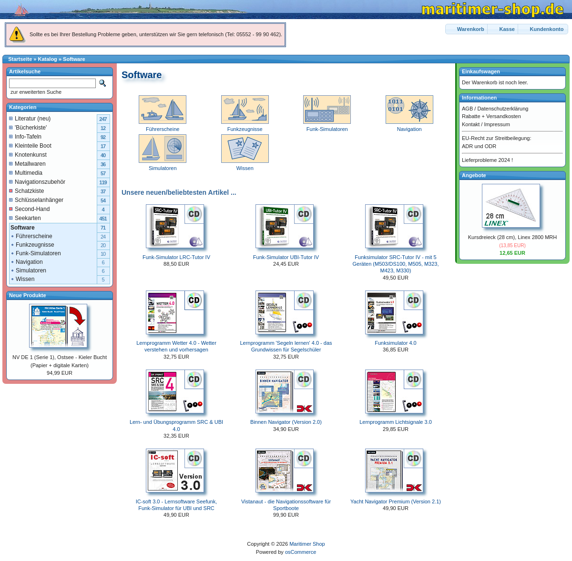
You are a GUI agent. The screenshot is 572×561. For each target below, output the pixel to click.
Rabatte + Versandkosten (491, 116)
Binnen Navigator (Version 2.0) (286, 422)
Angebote (474, 175)
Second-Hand (29, 209)
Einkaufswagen (481, 71)
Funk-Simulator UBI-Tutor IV (286, 257)
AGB (467, 108)
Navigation (26, 262)
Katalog (47, 59)
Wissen (22, 279)
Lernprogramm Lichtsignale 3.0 (395, 422)
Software (74, 59)
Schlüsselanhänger (36, 200)
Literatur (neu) (30, 118)
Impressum (497, 124)
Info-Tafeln (25, 136)
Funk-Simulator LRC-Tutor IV (176, 257)
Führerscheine (31, 236)
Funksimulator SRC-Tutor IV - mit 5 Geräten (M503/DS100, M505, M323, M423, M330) (396, 264)
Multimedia (25, 173)
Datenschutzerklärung (502, 108)
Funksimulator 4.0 (395, 343)
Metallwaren (27, 163)
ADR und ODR (479, 146)
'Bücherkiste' (28, 127)
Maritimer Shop (307, 544)
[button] (467, 29)
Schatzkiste (26, 191)
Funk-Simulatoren (35, 253)
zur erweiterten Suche (35, 92)
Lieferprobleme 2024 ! (487, 160)
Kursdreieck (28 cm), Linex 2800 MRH (512, 237)
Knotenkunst (28, 154)
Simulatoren (28, 270)
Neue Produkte (27, 295)
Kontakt (471, 124)
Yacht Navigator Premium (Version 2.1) (395, 501)
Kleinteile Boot (30, 145)
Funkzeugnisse (32, 244)
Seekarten (25, 218)
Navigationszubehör (37, 182)
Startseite (20, 59)
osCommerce (300, 552)
